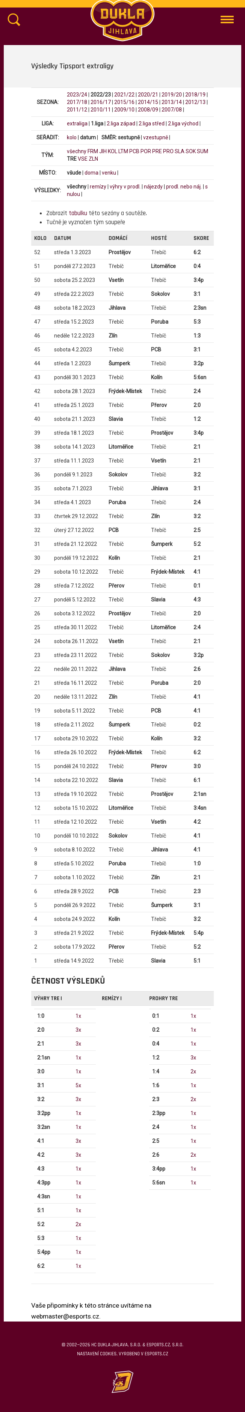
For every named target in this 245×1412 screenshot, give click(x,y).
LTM (123, 151)
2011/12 (77, 110)
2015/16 (124, 102)
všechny (76, 151)
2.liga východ (183, 124)
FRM (93, 151)
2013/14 (172, 102)
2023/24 (77, 95)
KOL (112, 151)
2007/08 (172, 110)
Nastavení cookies (96, 1354)
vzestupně (155, 137)
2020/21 (148, 95)
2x (78, 1224)
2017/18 (77, 102)
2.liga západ (121, 124)
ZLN (93, 159)
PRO (168, 151)
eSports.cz (156, 1354)
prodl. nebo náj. (184, 187)
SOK (191, 151)
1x (78, 1016)
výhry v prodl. (125, 187)
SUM (202, 151)
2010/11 (101, 110)
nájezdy (153, 187)
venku (109, 173)
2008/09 (148, 110)
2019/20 (172, 95)
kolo (72, 137)
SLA (180, 151)
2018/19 (195, 95)
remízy (98, 187)
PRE (157, 151)
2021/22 (124, 95)
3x (78, 1030)
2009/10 (124, 110)
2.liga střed (152, 124)
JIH (103, 151)
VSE (83, 159)
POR (146, 151)
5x (78, 1085)
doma (91, 173)
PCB (134, 151)
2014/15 (148, 102)
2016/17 (101, 102)
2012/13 (195, 102)
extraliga (77, 124)
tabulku (78, 213)
